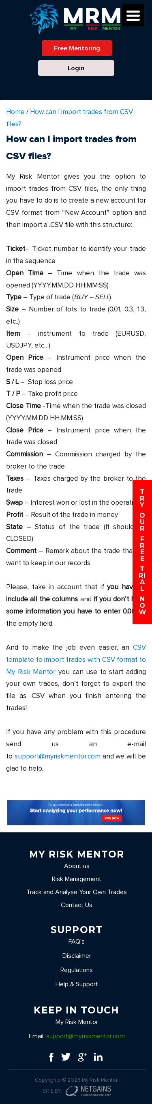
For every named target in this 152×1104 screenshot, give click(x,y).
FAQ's (77, 941)
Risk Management (76, 879)
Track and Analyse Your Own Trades (76, 892)
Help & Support (77, 984)
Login (76, 68)
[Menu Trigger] (133, 15)
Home (15, 112)
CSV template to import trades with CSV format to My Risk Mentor (76, 660)
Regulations (76, 970)
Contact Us (76, 905)
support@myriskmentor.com (58, 756)
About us (77, 866)
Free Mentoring (77, 48)
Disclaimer (76, 956)
